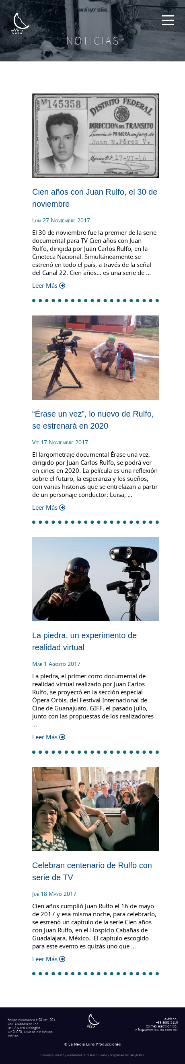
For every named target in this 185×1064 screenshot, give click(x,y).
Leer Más (48, 285)
